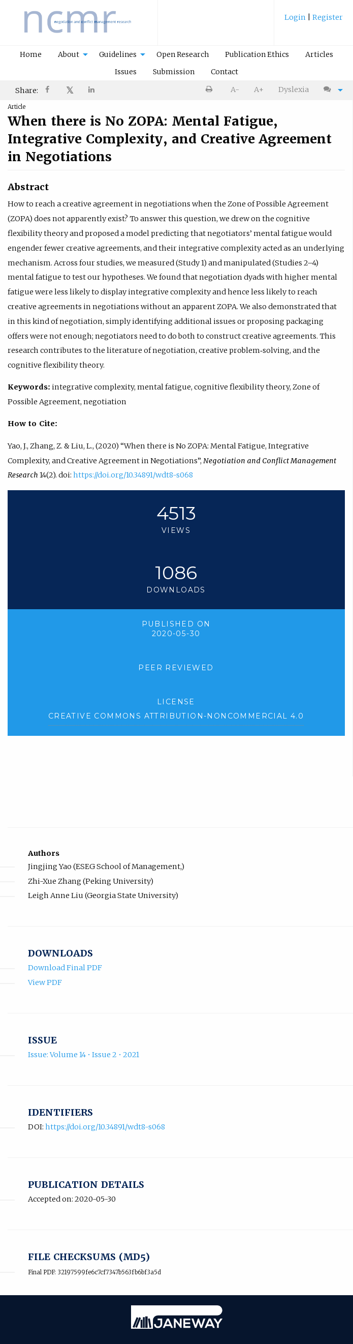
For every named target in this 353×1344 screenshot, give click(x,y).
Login (295, 17)
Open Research (182, 54)
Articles (319, 54)
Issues (126, 71)
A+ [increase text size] (259, 89)
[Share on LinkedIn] (92, 91)
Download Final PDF (65, 967)
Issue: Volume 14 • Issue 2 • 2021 (83, 1054)
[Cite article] (330, 90)
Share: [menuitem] (26, 90)
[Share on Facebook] (48, 91)
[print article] (211, 90)
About (68, 54)
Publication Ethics (257, 54)
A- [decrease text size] (235, 89)
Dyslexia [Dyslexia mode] (293, 89)
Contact (224, 71)
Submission (174, 71)
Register (327, 17)
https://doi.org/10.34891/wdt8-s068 (133, 475)
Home (31, 54)
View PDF (45, 982)
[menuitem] (313, 21)
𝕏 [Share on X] (70, 90)
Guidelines (118, 54)
